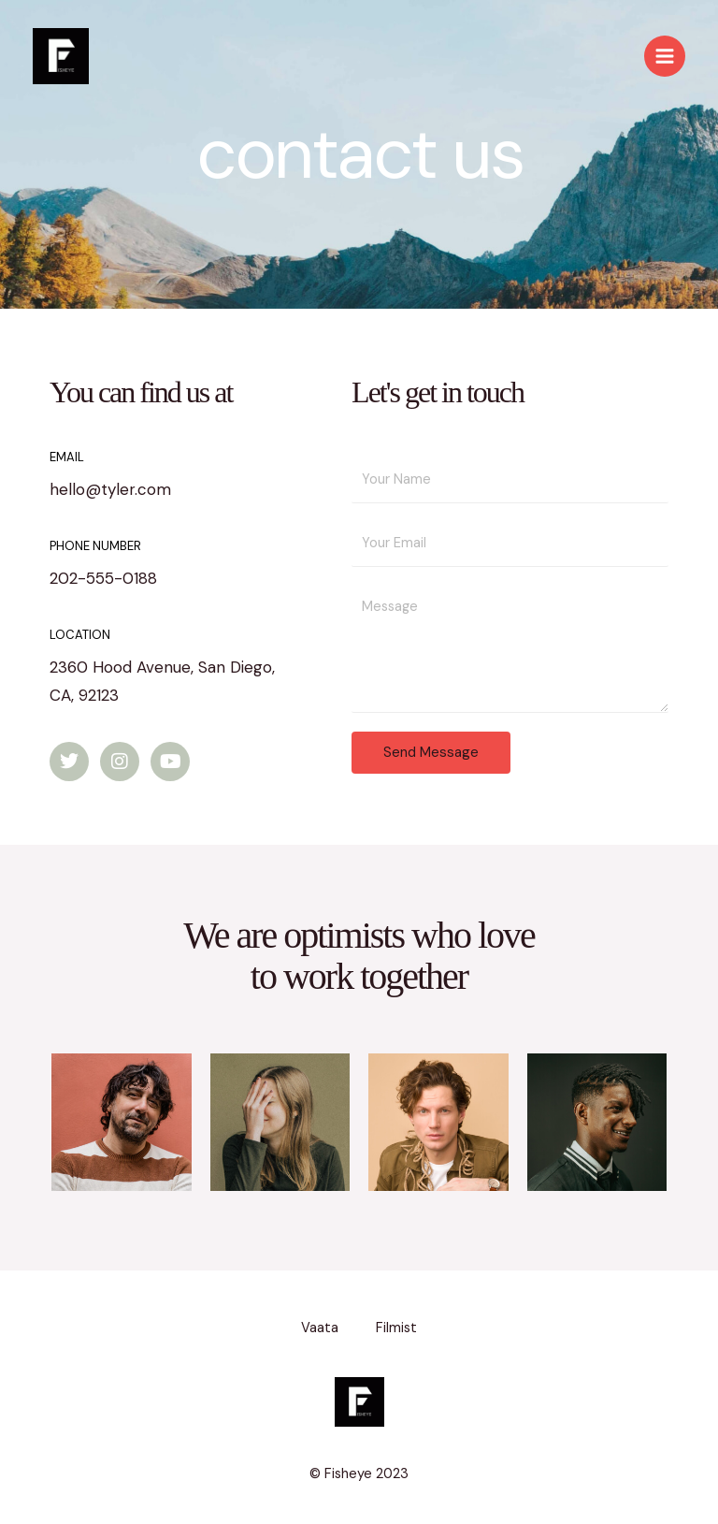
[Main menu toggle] (664, 56)
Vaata (319, 1328)
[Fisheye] (61, 56)
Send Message (431, 752)
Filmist (396, 1328)
